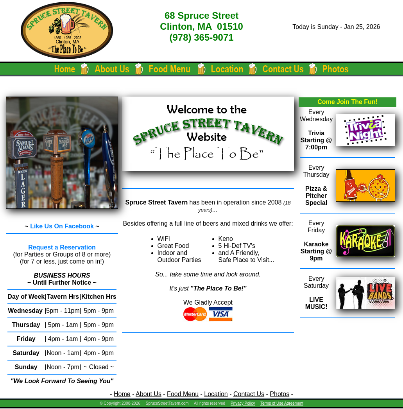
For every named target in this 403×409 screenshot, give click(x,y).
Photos (279, 394)
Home (122, 394)
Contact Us (248, 394)
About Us (148, 394)
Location (216, 394)
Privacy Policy (243, 403)
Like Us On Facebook (62, 226)
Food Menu (183, 394)
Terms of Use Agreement (281, 403)
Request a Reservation (62, 247)
